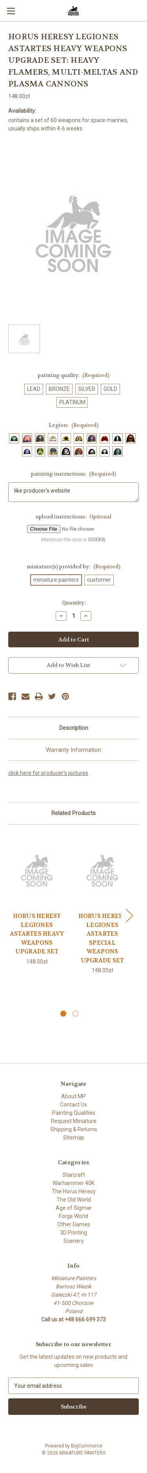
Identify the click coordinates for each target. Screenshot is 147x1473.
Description (73, 727)
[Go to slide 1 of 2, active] (63, 1014)
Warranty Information (73, 749)
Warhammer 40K (73, 1183)
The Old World (73, 1199)
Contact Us (73, 1104)
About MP (73, 1096)
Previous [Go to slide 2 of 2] (10, 915)
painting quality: (74, 375)
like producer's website (73, 492)
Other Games (73, 1224)
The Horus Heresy (74, 1191)
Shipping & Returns (73, 1129)
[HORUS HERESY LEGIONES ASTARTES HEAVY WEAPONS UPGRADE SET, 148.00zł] (36, 870)
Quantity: (73, 602)
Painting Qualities (73, 1113)
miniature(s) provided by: (73, 566)
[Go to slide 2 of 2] (75, 1014)
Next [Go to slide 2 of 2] (129, 915)
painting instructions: (73, 474)
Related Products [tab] (73, 813)
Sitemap (73, 1137)
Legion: (73, 425)
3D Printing (73, 1232)
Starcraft (73, 1175)
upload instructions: (73, 516)
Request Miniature (73, 1121)
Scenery (74, 1241)
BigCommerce (86, 1446)
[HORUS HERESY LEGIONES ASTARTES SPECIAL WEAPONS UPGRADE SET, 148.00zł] (102, 870)
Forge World (73, 1216)
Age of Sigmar (74, 1208)
